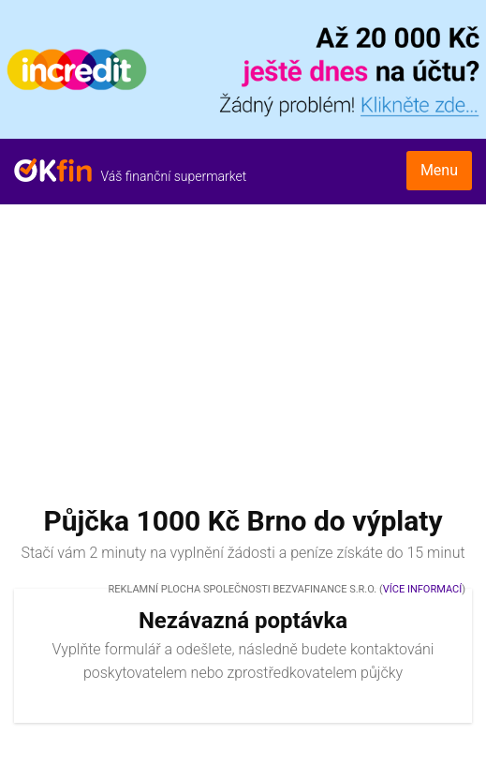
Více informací (422, 589)
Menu (439, 170)
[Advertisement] (243, 345)
